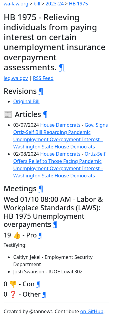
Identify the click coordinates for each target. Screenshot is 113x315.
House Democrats (60, 125)
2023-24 (55, 3)
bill (37, 3)
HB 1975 (78, 3)
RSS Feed (43, 78)
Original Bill (26, 101)
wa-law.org (16, 3)
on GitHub (91, 311)
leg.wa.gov (16, 78)
